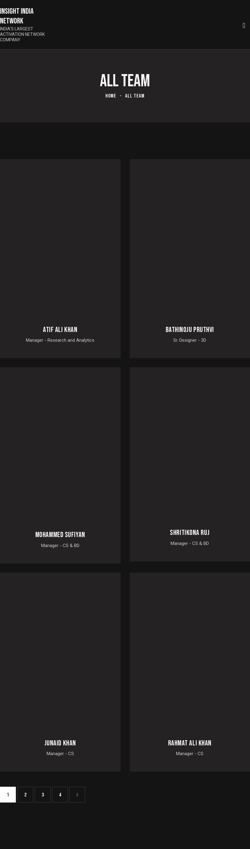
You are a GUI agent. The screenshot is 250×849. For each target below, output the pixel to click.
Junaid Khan (60, 743)
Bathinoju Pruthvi (190, 330)
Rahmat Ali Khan (190, 743)
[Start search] (244, 26)
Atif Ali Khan (60, 330)
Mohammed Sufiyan (60, 535)
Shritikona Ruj (190, 533)
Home (110, 96)
